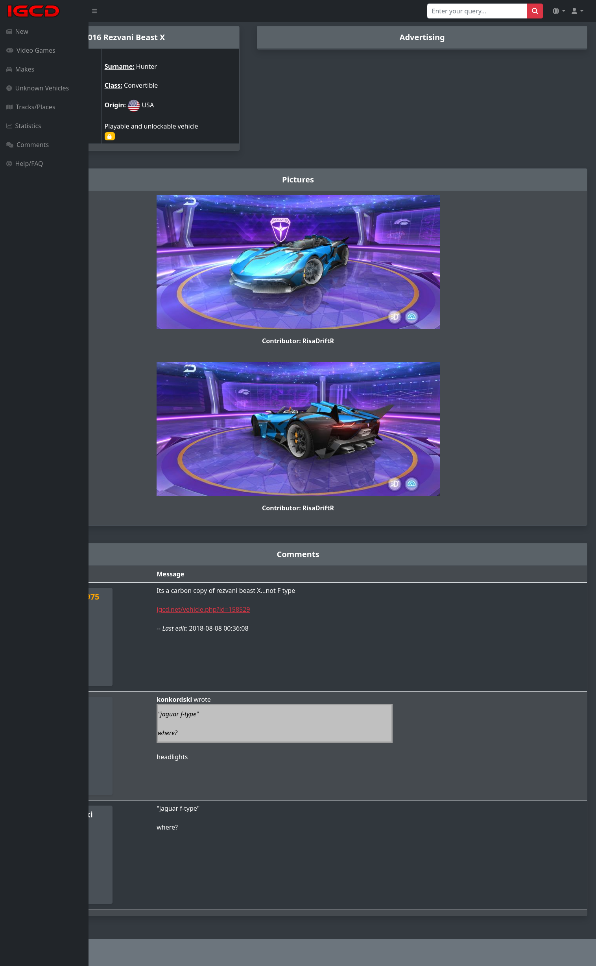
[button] (559, 11)
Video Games (30, 50)
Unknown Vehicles (37, 88)
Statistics (23, 125)
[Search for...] (477, 11)
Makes (20, 69)
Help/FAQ (24, 163)
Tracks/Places (30, 107)
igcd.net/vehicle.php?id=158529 (269, 609)
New (17, 31)
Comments (27, 144)
